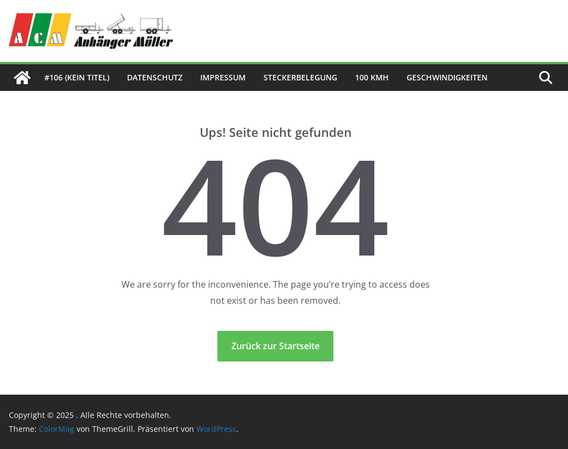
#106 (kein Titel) (76, 77)
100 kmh (372, 77)
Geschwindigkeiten (447, 77)
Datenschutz (154, 77)
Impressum (223, 77)
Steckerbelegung (300, 77)
